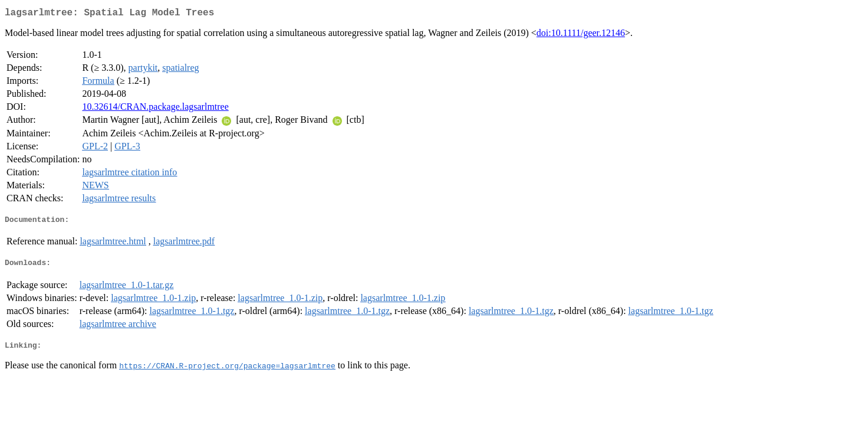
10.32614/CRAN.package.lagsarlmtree (155, 109)
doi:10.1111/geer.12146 (581, 35)
